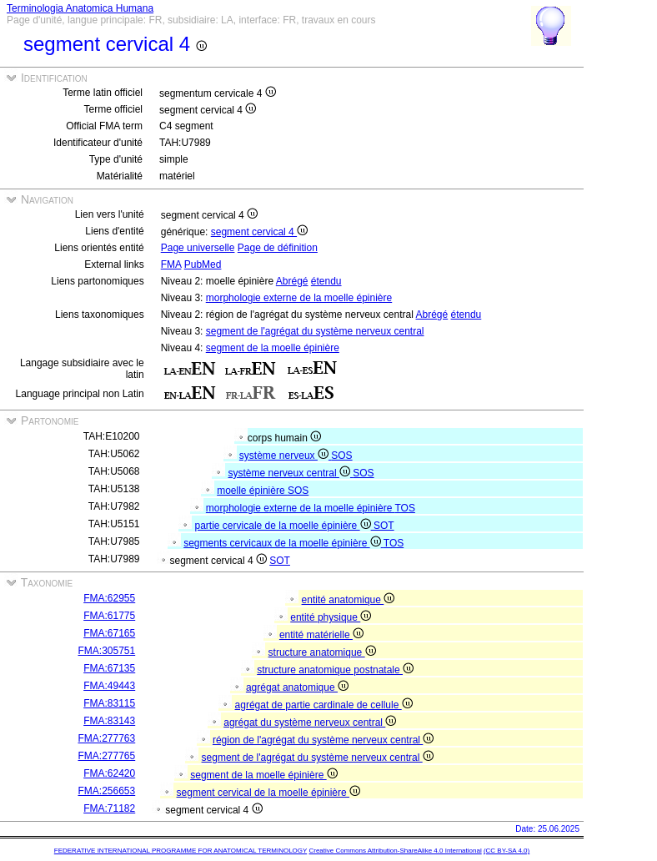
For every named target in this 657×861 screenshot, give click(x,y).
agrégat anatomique (297, 687)
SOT (384, 525)
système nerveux (285, 455)
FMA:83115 (109, 703)
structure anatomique (322, 652)
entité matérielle (321, 635)
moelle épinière (252, 490)
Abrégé (292, 281)
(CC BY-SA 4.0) (506, 850)
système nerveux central (291, 473)
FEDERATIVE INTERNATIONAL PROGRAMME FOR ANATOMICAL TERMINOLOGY (180, 850)
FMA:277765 (107, 756)
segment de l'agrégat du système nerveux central (315, 331)
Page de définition (278, 248)
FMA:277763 (107, 738)
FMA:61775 (109, 616)
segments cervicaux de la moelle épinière (283, 543)
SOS (341, 455)
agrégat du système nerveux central (309, 722)
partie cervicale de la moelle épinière (284, 525)
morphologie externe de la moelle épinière (299, 298)
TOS (404, 508)
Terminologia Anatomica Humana (80, 8)
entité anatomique (348, 600)
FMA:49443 (109, 686)
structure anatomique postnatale (335, 670)
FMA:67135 (109, 668)
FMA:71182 (109, 808)
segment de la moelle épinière (272, 348)
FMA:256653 (107, 791)
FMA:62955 (109, 598)
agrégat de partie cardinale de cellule (324, 705)
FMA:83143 (109, 721)
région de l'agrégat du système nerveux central (323, 740)
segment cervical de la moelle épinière (268, 792)
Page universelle (198, 248)
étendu (326, 281)
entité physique (330, 617)
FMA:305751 (107, 651)
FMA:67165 (109, 633)
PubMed (203, 264)
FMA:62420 (109, 773)
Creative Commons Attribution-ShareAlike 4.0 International (394, 850)
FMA (171, 264)
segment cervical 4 (259, 232)
